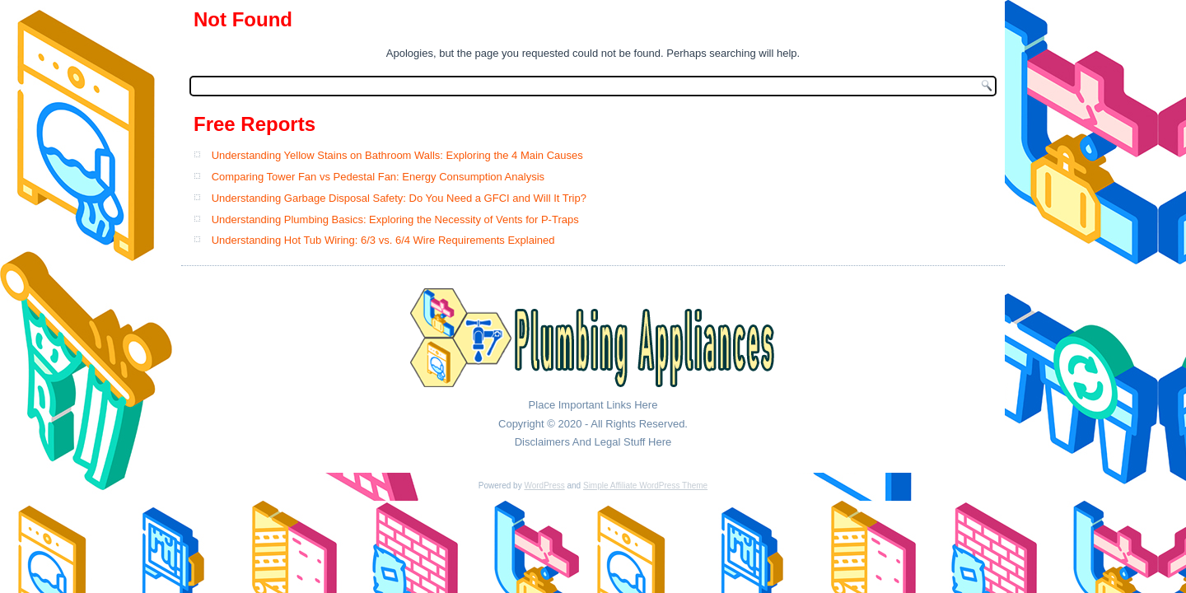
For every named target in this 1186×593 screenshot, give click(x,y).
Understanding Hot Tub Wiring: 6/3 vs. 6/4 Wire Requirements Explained (383, 240)
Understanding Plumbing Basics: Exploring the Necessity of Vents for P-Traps (395, 219)
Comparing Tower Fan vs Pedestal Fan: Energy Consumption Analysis (378, 176)
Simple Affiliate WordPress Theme (645, 485)
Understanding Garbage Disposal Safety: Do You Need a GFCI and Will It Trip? (399, 198)
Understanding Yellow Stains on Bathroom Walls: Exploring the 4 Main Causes (397, 155)
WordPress (544, 485)
